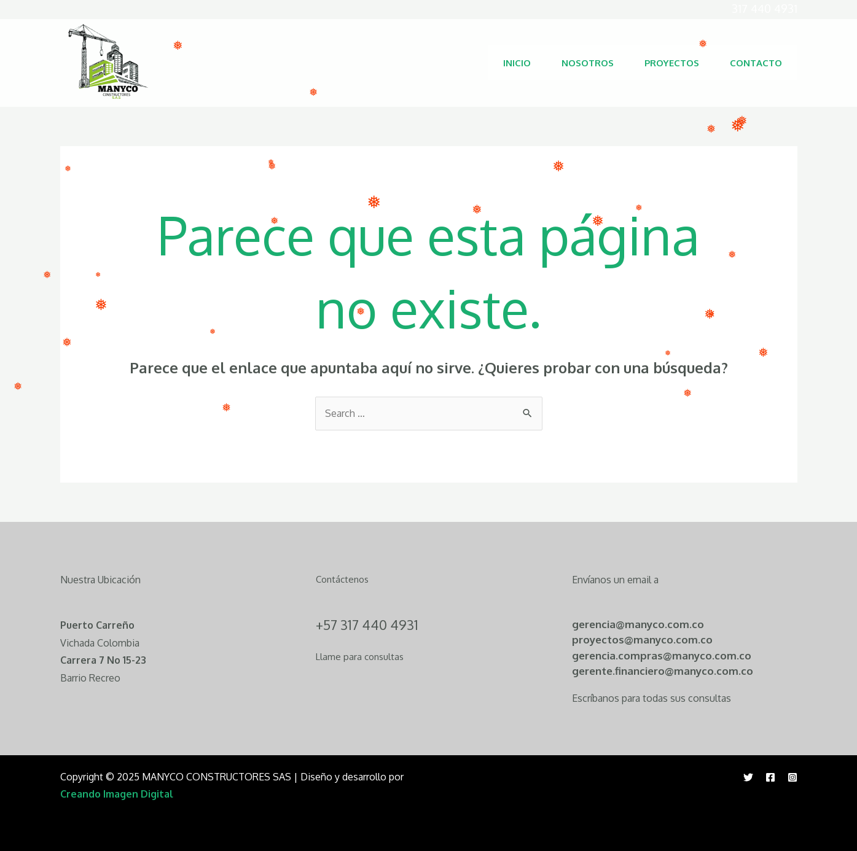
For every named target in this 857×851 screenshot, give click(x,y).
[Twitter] (748, 777)
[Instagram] (792, 777)
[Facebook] (770, 777)
